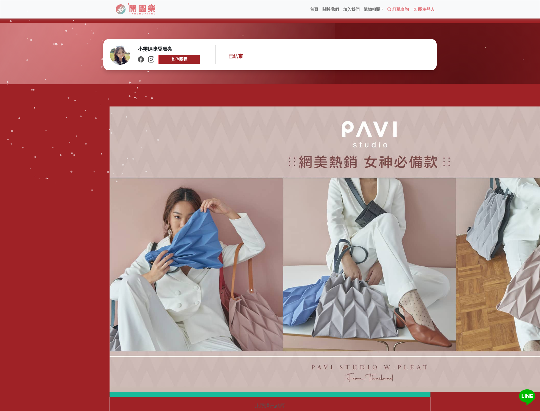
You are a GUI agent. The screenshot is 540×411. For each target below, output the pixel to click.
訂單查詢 (398, 9)
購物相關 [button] (372, 9)
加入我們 (351, 9)
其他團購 (179, 59)
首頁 (314, 9)
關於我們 (330, 9)
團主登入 (424, 9)
